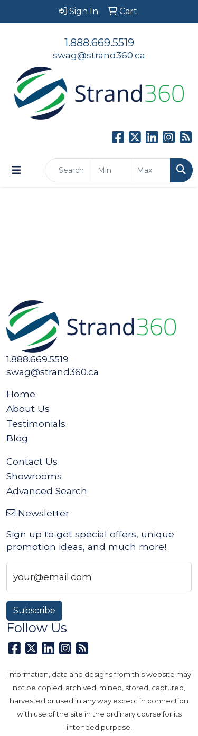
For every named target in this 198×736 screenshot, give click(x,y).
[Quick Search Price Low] (111, 170)
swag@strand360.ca (99, 55)
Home (20, 393)
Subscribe (34, 610)
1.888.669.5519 (99, 42)
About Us (28, 408)
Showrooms (34, 476)
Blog (17, 438)
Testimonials (35, 423)
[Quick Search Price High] (151, 170)
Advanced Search (46, 490)
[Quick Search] (68, 170)
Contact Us (32, 461)
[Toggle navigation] (16, 170)
